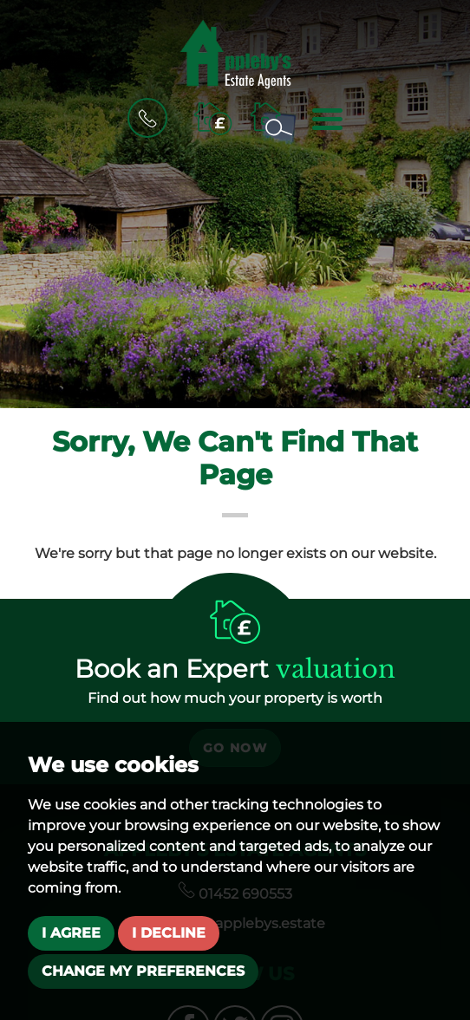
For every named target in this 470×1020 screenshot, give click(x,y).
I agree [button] (71, 933)
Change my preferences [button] (143, 971)
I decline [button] (169, 933)
